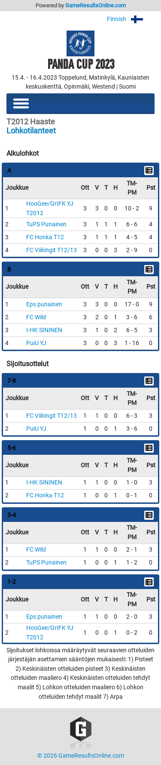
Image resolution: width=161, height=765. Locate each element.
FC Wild (36, 317)
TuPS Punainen (46, 224)
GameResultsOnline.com (95, 5)
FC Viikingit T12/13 (51, 250)
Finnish (131, 19)
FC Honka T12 (45, 237)
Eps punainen (44, 304)
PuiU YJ (36, 343)
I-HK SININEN (44, 330)
